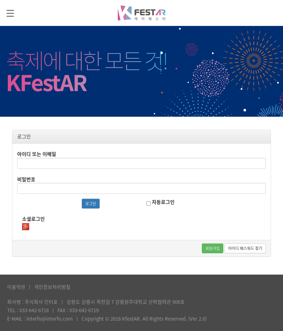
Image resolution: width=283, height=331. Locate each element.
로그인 (90, 204)
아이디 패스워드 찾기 (245, 248)
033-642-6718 (34, 310)
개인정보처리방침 (52, 286)
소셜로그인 (33, 218)
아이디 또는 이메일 (36, 154)
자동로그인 (160, 202)
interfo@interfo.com (49, 318)
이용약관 (16, 286)
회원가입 (212, 248)
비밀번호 (26, 179)
